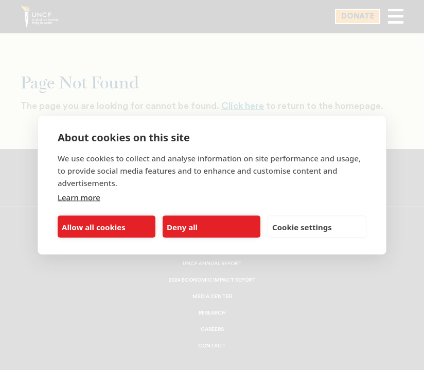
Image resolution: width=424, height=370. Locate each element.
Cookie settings (302, 226)
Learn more (79, 197)
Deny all (182, 226)
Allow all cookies (94, 226)
